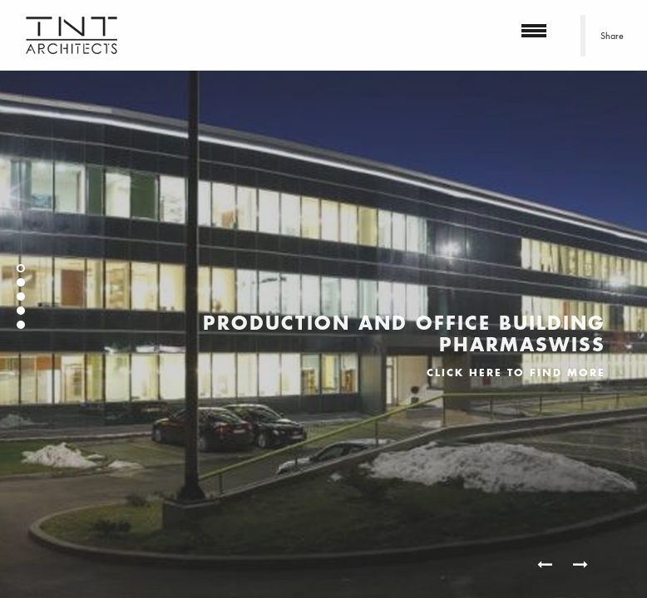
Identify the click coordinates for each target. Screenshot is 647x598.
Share (612, 35)
